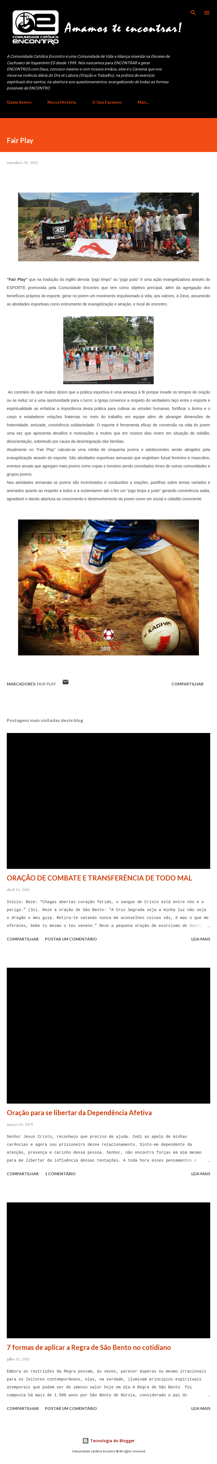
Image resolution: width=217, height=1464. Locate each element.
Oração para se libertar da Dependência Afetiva (79, 1112)
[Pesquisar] (193, 10)
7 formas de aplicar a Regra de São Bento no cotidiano (89, 1347)
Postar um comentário (71, 939)
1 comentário (60, 1173)
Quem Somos (19, 102)
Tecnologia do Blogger (108, 1440)
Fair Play (46, 683)
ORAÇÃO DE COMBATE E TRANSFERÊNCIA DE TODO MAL (99, 878)
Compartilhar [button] (187, 683)
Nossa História (61, 102)
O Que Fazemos (107, 102)
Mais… (144, 102)
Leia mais (200, 939)
